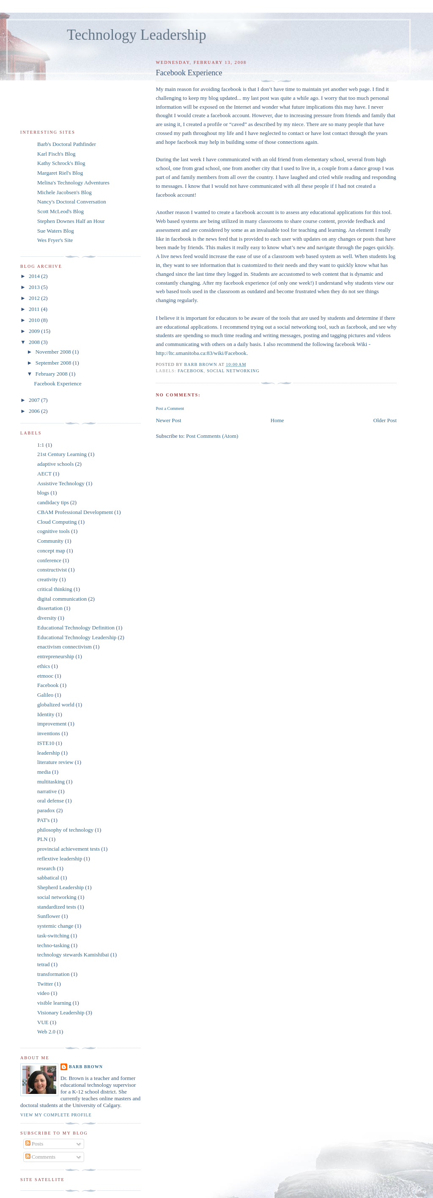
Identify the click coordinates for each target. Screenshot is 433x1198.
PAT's (43, 820)
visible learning (54, 1003)
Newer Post (168, 420)
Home (277, 420)
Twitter (45, 984)
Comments (40, 1157)
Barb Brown (86, 1066)
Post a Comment (170, 408)
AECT (44, 473)
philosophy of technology (65, 830)
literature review (55, 762)
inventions (48, 733)
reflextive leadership (59, 858)
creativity (47, 579)
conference (49, 560)
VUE (43, 1022)
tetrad (43, 964)
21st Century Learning (62, 454)
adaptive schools (55, 464)
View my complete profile (56, 1115)
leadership (48, 753)
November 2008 (54, 352)
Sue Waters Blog (55, 231)
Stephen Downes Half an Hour (71, 221)
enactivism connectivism (64, 646)
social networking (233, 370)
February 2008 (52, 374)
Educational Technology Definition (76, 627)
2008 (35, 342)
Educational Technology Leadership (76, 637)
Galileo (45, 695)
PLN (42, 839)
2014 (35, 276)
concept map (51, 550)
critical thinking (54, 589)
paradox (46, 810)
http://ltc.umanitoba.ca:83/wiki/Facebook (201, 353)
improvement (51, 723)
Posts (34, 1143)
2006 (35, 411)
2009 (35, 331)
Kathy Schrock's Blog (61, 163)
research (46, 868)
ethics (43, 666)
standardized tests (56, 907)
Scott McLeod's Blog (60, 211)
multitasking (51, 781)
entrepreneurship (55, 656)
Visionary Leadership (61, 1012)
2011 (35, 309)
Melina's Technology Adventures (73, 182)
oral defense (50, 800)
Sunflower (48, 916)
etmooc (45, 676)
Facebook (191, 370)
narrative (47, 791)
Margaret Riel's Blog (60, 173)
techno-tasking (53, 945)
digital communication (62, 599)
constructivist (52, 569)
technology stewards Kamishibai (73, 954)
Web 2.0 (46, 1031)
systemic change (55, 926)
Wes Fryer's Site (55, 240)
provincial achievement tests (68, 849)
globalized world (55, 704)
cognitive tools (53, 531)
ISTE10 (45, 743)
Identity (45, 714)
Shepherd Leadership (60, 887)
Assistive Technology (61, 483)
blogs (43, 492)
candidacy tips (53, 502)
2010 (35, 320)
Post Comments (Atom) (212, 436)
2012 (35, 298)
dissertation (50, 608)
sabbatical (48, 877)
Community (50, 541)
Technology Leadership (136, 35)
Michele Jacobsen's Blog (64, 192)
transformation (53, 974)
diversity (47, 618)
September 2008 (54, 363)
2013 (35, 287)
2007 (35, 400)
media (44, 772)
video (43, 993)
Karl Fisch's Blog (56, 154)
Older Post (385, 420)
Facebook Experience (57, 383)
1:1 (40, 445)
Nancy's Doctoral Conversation (71, 201)
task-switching (53, 935)
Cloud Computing (57, 522)
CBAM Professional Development (75, 512)
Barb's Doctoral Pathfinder (66, 144)
